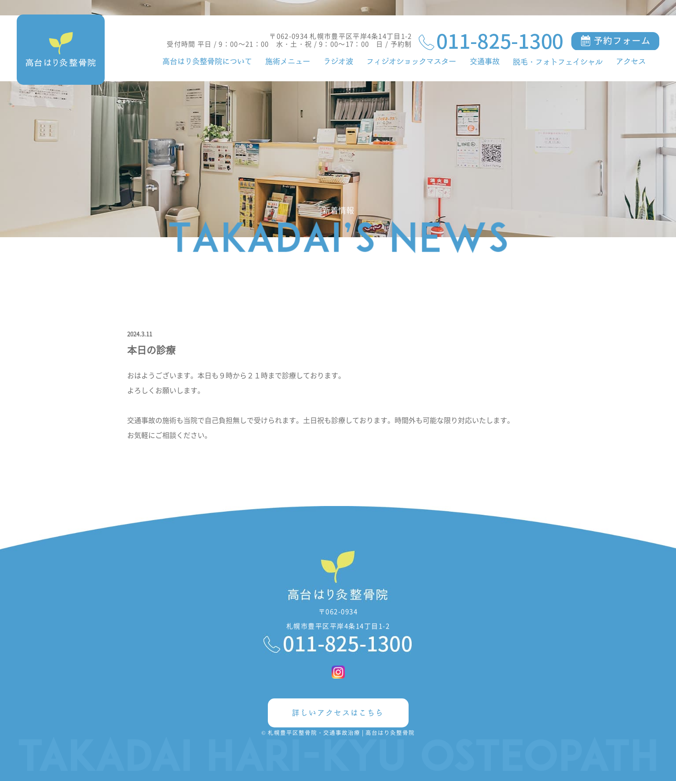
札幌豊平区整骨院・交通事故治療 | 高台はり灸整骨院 (341, 732)
